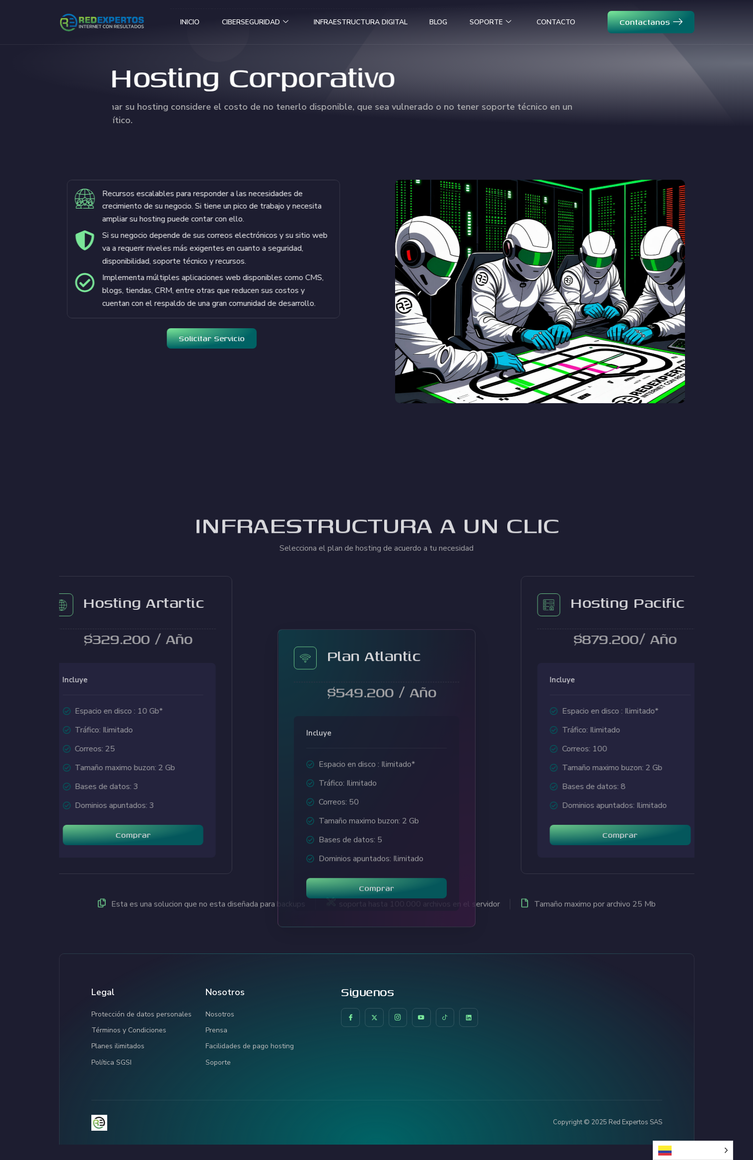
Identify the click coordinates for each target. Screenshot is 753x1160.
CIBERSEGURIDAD (240, 22)
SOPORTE (503, 22)
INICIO (167, 22)
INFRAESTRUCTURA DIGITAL (358, 22)
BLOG (446, 22)
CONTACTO (575, 22)
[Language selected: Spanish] (693, 1150)
